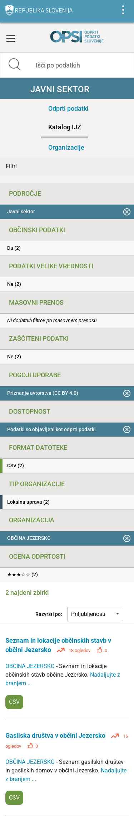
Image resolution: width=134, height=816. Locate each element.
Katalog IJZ (64, 127)
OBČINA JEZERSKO (30, 666)
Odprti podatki (68, 108)
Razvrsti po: (48, 614)
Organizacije (66, 147)
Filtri (11, 166)
